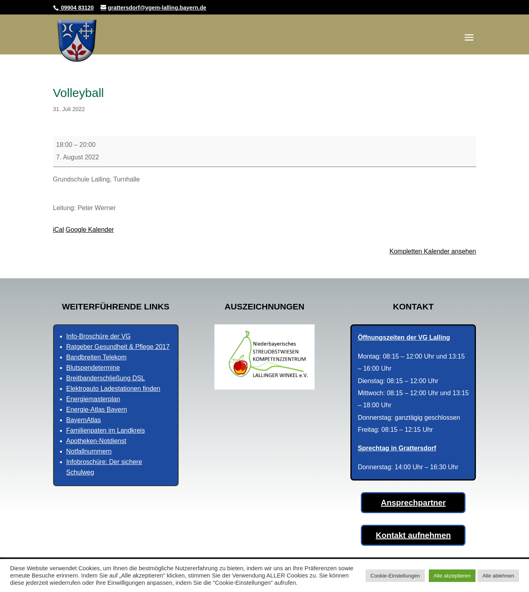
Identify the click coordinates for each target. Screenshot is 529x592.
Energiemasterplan (93, 399)
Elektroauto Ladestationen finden (113, 388)
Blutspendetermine (93, 367)
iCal (58, 229)
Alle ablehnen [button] (498, 576)
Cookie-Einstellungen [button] (395, 576)
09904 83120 (77, 7)
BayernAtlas (83, 420)
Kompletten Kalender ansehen (432, 251)
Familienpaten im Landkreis (105, 430)
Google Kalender (90, 229)
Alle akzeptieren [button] (452, 576)
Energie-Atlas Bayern (96, 409)
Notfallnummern (89, 451)
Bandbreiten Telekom (96, 357)
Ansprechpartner (413, 502)
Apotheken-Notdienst (96, 440)
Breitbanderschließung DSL (105, 378)
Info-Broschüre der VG (98, 336)
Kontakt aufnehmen (413, 535)
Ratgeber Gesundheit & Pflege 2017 (118, 346)
